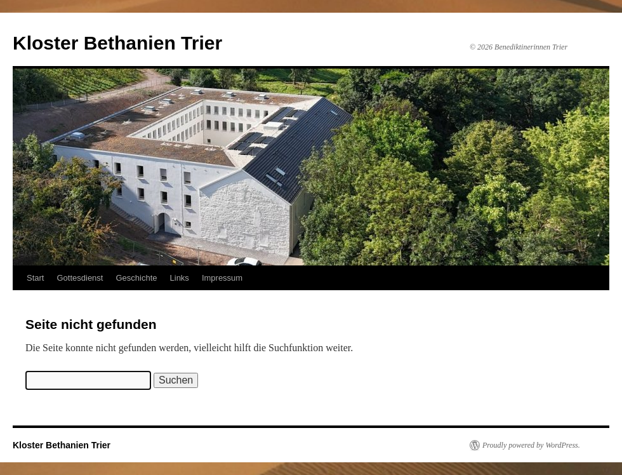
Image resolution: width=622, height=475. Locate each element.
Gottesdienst (79, 278)
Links (179, 278)
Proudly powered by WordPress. (531, 445)
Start (35, 278)
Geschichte (136, 278)
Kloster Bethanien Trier (117, 42)
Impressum (222, 278)
